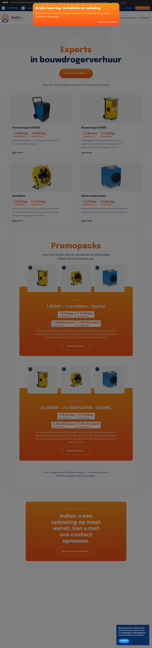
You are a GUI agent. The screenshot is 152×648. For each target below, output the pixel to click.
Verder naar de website (107, 22)
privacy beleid (137, 632)
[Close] (115, 8)
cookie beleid (125, 632)
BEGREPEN (124, 641)
